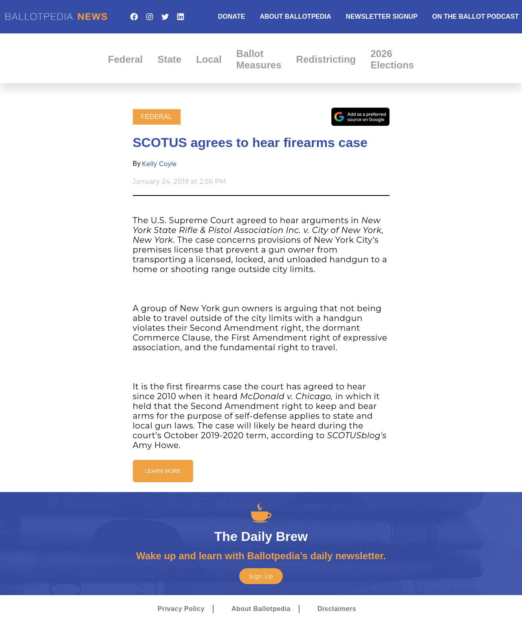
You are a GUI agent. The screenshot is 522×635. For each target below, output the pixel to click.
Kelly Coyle (159, 163)
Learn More (163, 471)
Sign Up (261, 576)
